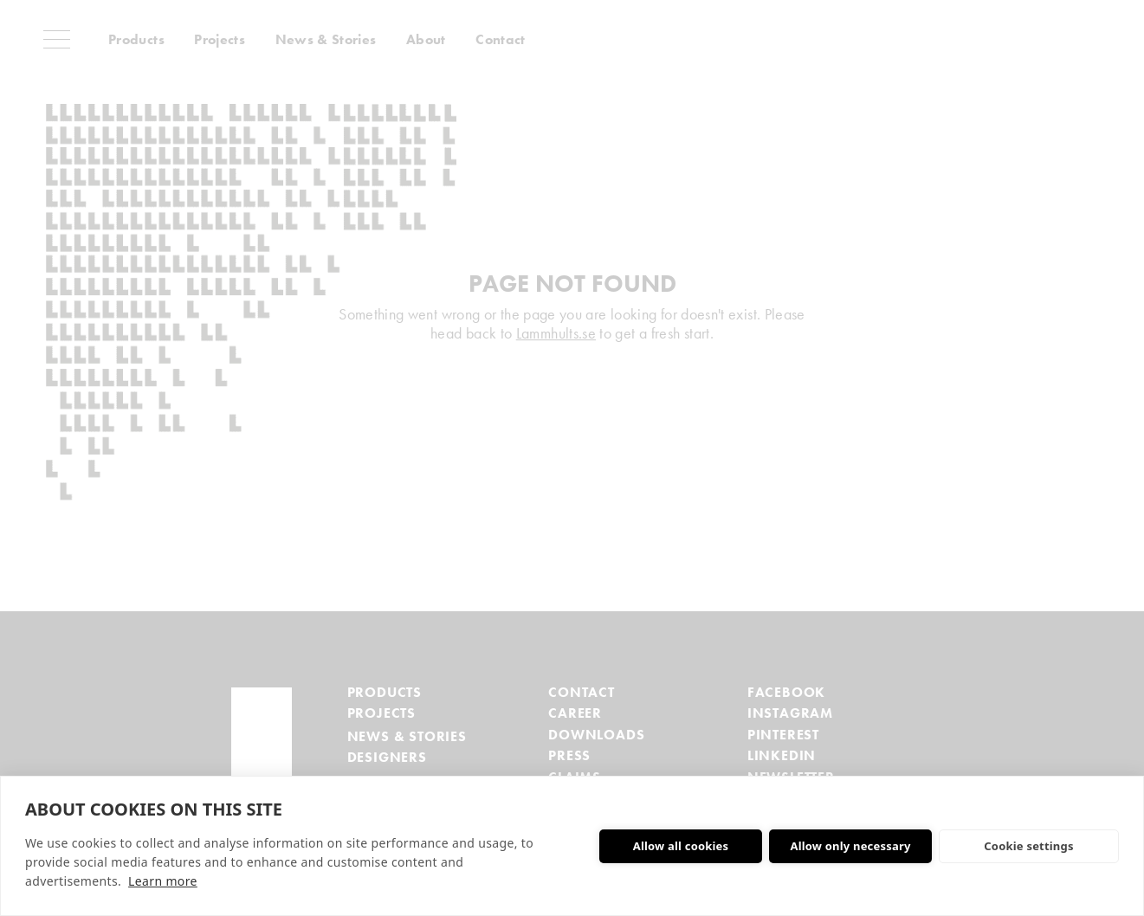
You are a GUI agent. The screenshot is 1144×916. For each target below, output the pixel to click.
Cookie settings (1028, 846)
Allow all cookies (681, 846)
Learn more (162, 881)
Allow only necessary (850, 846)
